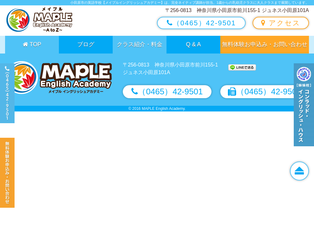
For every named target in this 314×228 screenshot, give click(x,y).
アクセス (280, 23)
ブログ (85, 44)
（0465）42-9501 (201, 23)
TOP (32, 44)
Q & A (193, 44)
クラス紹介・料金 (139, 44)
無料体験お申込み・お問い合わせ (264, 44)
